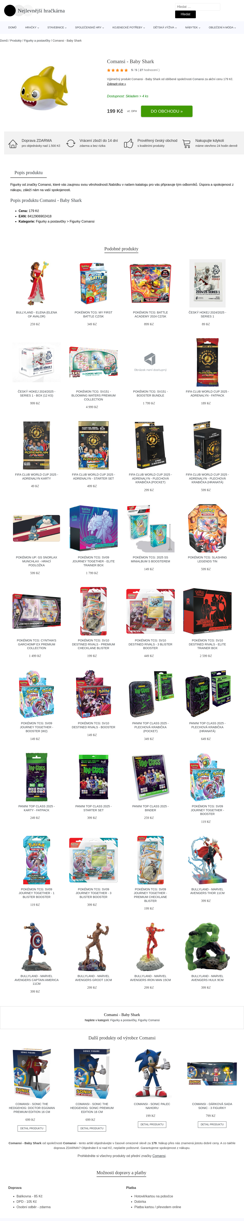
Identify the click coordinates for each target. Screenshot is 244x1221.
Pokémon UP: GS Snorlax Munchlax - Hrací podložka (36, 561)
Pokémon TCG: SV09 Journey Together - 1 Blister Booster (37, 893)
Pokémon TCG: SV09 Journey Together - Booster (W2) (36, 727)
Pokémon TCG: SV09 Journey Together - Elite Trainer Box (93, 561)
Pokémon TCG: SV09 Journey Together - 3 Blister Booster (93, 893)
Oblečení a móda (221, 27)
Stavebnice (55, 27)
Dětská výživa (163, 27)
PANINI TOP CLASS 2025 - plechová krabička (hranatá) (207, 727)
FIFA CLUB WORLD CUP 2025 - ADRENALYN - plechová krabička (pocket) (150, 478)
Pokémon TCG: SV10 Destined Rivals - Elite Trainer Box (207, 644)
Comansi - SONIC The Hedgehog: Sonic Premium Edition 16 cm (92, 1107)
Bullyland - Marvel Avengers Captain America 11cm (36, 979)
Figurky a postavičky (37, 40)
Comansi (198, 79)
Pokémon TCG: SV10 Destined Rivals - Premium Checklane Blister (93, 644)
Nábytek (191, 27)
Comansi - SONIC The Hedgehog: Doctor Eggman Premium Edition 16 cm (32, 1107)
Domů (12, 27)
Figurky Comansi (149, 1020)
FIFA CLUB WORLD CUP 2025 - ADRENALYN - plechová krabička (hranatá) (207, 478)
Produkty (16, 40)
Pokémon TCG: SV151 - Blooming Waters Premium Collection (94, 395)
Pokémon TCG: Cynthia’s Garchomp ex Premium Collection (36, 644)
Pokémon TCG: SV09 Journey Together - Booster (207, 810)
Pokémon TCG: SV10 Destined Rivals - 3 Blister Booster (150, 644)
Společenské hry (88, 27)
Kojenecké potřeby (127, 27)
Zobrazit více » (116, 84)
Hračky (30, 27)
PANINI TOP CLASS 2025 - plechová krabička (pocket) (150, 727)
